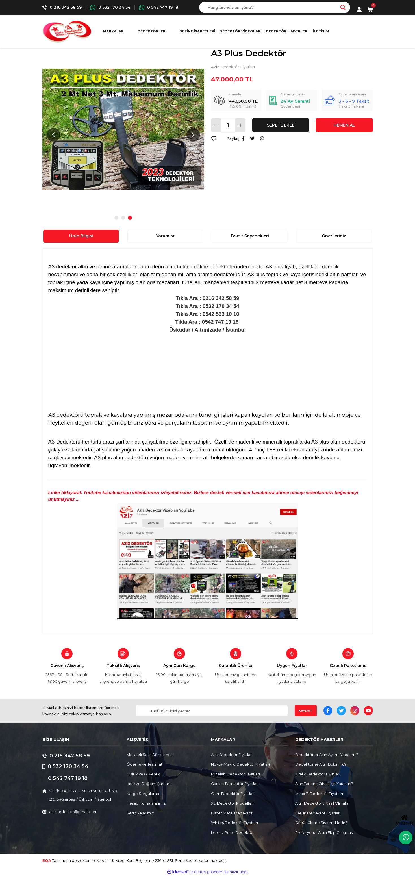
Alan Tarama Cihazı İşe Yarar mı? (324, 783)
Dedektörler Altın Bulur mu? (320, 764)
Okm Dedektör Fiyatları (233, 793)
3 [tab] (130, 218)
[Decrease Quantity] (216, 125)
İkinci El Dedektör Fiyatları (319, 793)
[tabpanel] (123, 129)
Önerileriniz (334, 235)
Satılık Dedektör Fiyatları (317, 813)
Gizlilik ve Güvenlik (143, 774)
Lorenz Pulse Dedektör (232, 832)
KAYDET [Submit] (305, 711)
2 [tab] (123, 218)
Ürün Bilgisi (81, 235)
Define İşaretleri (197, 31)
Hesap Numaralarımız (146, 803)
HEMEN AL (344, 125)
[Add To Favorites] (214, 138)
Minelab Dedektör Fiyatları (235, 774)
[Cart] (370, 9)
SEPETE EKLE (280, 125)
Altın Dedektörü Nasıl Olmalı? (322, 803)
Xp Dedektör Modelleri (232, 803)
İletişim (321, 31)
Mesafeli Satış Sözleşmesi (150, 754)
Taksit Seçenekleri (249, 235)
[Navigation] (154, 31)
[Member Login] (359, 9)
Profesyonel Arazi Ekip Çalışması (324, 832)
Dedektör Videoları (241, 31)
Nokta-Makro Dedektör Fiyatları (240, 764)
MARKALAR (113, 31)
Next (193, 135)
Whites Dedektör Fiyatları (234, 822)
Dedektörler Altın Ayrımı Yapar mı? (326, 754)
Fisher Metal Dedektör (232, 813)
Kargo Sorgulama (143, 793)
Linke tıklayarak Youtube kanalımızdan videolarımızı (104, 492)
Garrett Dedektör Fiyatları (234, 783)
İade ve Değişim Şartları (148, 783)
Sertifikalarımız (140, 813)
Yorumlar (165, 235)
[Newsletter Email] (212, 710)
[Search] (274, 7)
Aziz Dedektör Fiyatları (233, 66)
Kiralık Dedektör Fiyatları (317, 774)
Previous (53, 135)
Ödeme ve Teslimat (144, 764)
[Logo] (67, 31)
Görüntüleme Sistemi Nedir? (321, 822)
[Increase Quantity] (240, 125)
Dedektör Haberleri (287, 31)
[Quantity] (228, 125)
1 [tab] (116, 218)
